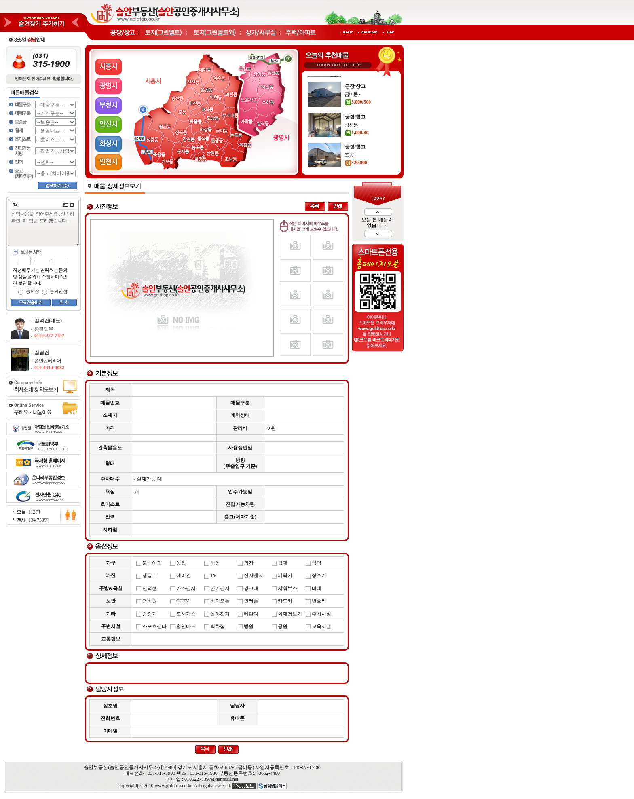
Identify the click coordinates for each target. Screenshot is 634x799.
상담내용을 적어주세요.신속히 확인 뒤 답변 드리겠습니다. (45, 228)
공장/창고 (355, 77)
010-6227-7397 (49, 335)
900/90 (355, 92)
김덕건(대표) (48, 320)
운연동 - (352, 85)
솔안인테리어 (47, 361)
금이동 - (352, 115)
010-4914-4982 (49, 367)
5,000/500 (358, 122)
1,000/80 (356, 153)
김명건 (41, 352)
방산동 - (352, 145)
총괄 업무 (43, 329)
